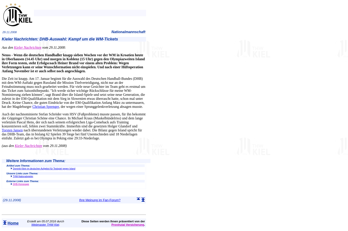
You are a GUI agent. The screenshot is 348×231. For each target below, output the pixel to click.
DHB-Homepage (21, 184)
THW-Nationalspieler (23, 176)
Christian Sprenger (45, 106)
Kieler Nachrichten (27, 47)
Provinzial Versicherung (127, 224)
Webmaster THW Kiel (45, 224)
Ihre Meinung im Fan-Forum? (100, 200)
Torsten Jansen (12, 130)
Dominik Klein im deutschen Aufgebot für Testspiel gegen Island (44, 168)
